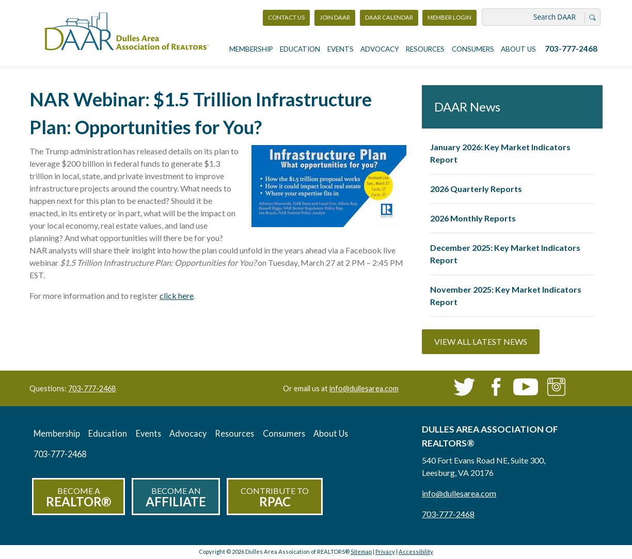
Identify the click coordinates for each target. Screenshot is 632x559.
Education (300, 49)
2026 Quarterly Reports (476, 189)
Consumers (473, 49)
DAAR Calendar (389, 17)
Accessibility (416, 551)
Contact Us (286, 17)
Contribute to (275, 497)
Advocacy (379, 49)
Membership (251, 49)
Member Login (449, 20)
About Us (518, 49)
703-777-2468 (571, 48)
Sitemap (361, 551)
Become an (176, 497)
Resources (425, 49)
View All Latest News (480, 341)
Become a (78, 497)
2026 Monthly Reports (473, 218)
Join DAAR (335, 17)
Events (340, 49)
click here (177, 295)
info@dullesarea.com (364, 388)
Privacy (385, 551)
